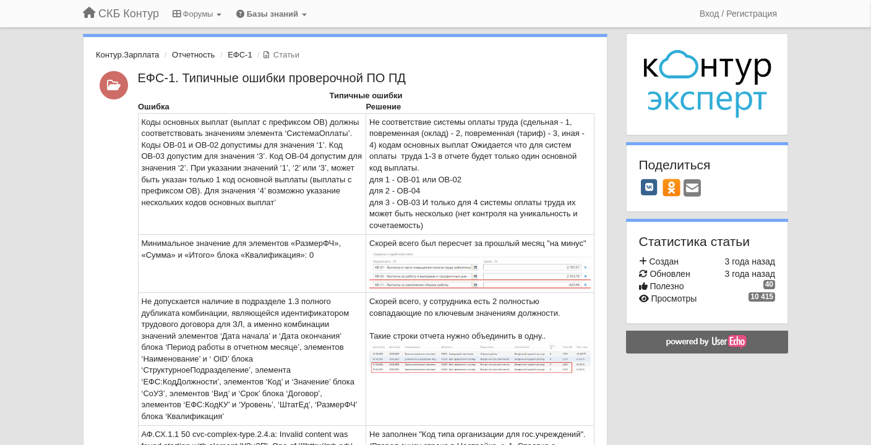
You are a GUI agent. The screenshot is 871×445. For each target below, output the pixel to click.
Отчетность (193, 54)
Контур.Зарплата (127, 54)
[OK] (671, 187)
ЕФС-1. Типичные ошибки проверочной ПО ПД (272, 78)
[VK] (649, 187)
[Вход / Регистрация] (738, 13)
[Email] (692, 189)
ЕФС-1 (240, 54)
